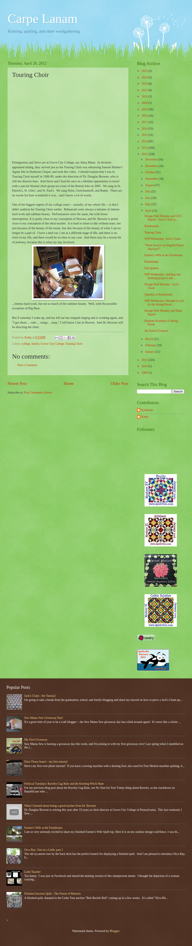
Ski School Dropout (156, 330)
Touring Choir (74, 343)
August (149, 185)
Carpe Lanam (43, 18)
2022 (145, 90)
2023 (145, 83)
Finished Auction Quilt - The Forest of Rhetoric (52, 893)
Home (69, 383)
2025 (145, 71)
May (148, 204)
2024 (145, 77)
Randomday (151, 226)
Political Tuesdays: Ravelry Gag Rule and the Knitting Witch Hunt (64, 783)
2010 (145, 366)
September (152, 178)
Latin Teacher (32, 871)
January (150, 351)
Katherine (147, 410)
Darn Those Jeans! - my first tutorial (46, 761)
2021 (145, 96)
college (26, 343)
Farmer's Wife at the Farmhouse (163, 255)
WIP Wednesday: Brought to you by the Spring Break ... (164, 302)
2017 (145, 122)
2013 (145, 147)
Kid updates (151, 268)
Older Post (119, 383)
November (152, 166)
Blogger (114, 931)
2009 (145, 372)
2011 (145, 360)
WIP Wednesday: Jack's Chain (162, 238)
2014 (145, 141)
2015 (145, 135)
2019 (145, 109)
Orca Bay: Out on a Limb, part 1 (43, 849)
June (148, 198)
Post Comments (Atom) (38, 392)
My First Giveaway (35, 739)
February (151, 345)
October (150, 172)
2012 (145, 154)
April (148, 210)
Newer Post (17, 383)
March (149, 339)
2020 (145, 103)
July (148, 191)
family (35, 343)
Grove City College (52, 343)
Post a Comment (27, 365)
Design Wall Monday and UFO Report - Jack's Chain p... (162, 217)
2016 (145, 128)
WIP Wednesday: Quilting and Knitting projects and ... (162, 276)
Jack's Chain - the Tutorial (39, 695)
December (151, 159)
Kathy (145, 416)
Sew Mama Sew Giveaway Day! (43, 717)
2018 (145, 115)
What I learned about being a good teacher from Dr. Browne (60, 805)
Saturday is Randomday (158, 294)
